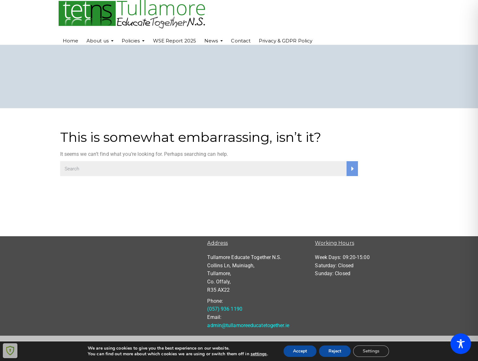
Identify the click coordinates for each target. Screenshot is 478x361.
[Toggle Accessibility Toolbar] (461, 344)
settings (259, 354)
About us (97, 41)
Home (70, 41)
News (211, 41)
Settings (371, 351)
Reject (334, 351)
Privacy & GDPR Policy (285, 41)
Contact (241, 41)
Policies (131, 41)
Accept (300, 351)
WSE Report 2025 (174, 41)
